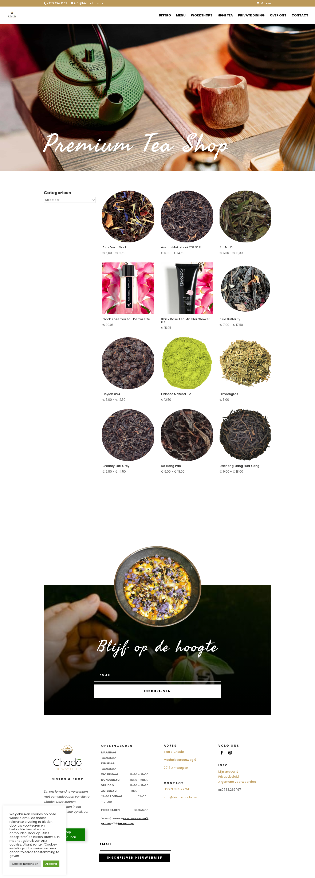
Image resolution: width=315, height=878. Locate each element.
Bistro (165, 15)
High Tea (225, 15)
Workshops (201, 15)
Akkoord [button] (51, 864)
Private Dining (251, 15)
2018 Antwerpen (176, 768)
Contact (300, 15)
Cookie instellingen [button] (25, 864)
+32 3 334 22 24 (177, 789)
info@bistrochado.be (180, 797)
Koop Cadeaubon (67, 834)
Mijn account (228, 771)
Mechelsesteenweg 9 (180, 760)
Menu (181, 15)
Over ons (278, 15)
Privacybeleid (228, 776)
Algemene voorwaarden (237, 782)
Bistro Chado (174, 752)
